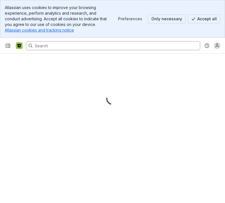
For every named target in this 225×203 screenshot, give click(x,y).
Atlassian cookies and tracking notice (39, 30)
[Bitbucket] (19, 45)
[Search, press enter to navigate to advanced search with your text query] (113, 45)
